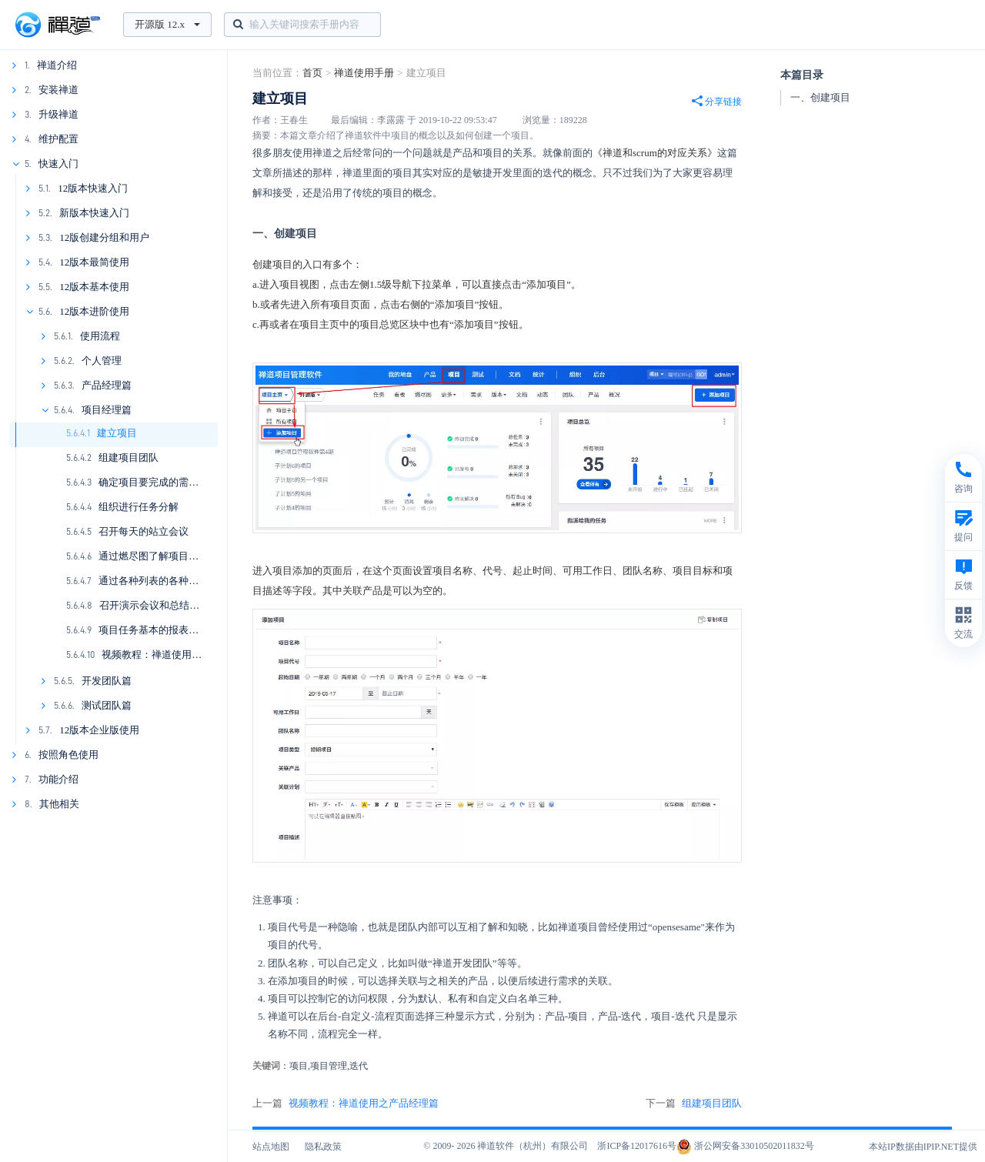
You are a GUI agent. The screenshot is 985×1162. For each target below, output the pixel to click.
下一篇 (694, 1103)
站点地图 (270, 1146)
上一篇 (345, 1103)
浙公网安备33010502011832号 (745, 1145)
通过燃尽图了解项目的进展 (158, 556)
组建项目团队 (128, 457)
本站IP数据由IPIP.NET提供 (923, 1146)
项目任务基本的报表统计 (153, 630)
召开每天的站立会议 (143, 531)
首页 (312, 72)
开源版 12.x (167, 24)
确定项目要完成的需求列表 (158, 482)
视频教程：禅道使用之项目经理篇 (177, 654)
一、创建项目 (820, 97)
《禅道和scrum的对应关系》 (655, 153)
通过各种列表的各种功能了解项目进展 (183, 580)
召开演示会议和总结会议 (154, 605)
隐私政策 (323, 1146)
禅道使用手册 (364, 72)
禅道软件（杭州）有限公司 (532, 1145)
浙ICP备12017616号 (636, 1145)
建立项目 (117, 433)
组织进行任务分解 (138, 507)
